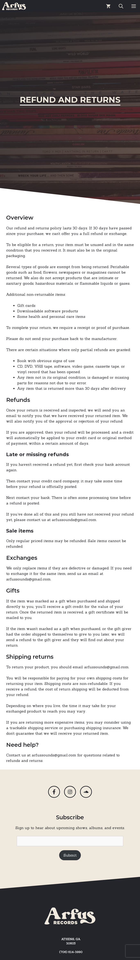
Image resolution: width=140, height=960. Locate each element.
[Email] (70, 841)
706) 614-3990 (71, 952)
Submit (70, 855)
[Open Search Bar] (121, 6)
